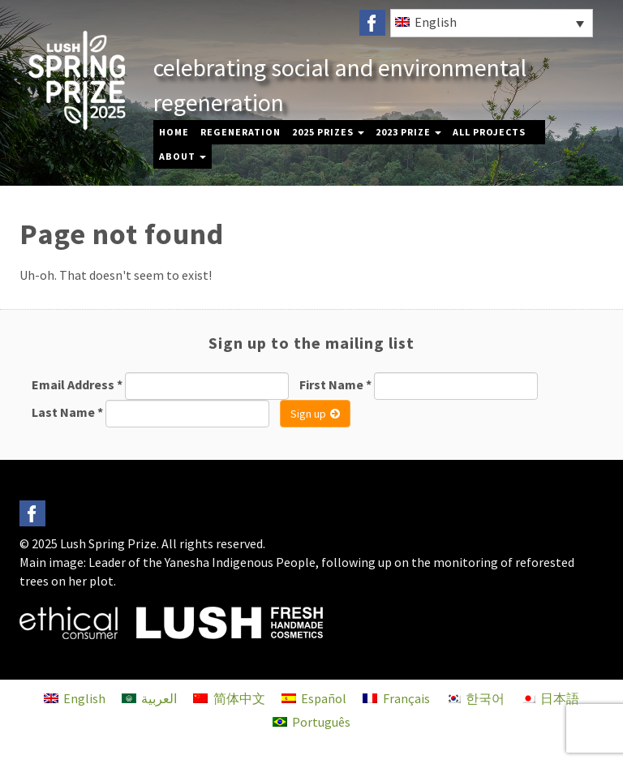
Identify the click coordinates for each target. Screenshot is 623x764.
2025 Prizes (328, 132)
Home (174, 132)
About (182, 156)
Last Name (67, 412)
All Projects (489, 132)
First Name (335, 384)
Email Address (77, 384)
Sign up (315, 413)
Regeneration (240, 132)
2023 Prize (408, 132)
